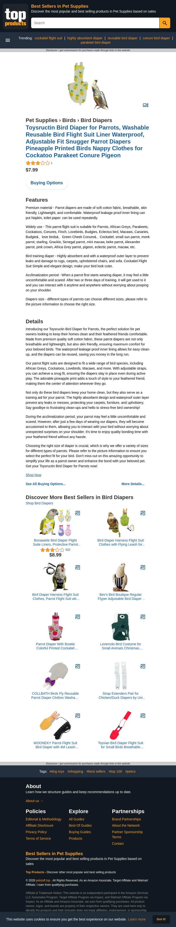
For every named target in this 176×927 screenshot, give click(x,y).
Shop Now (34, 475)
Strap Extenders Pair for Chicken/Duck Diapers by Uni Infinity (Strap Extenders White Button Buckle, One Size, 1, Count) (120, 696)
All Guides (76, 819)
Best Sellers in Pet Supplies (59, 6)
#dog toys (56, 771)
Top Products (35, 872)
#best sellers (96, 771)
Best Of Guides (80, 825)
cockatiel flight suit (48, 38)
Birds (69, 120)
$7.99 (32, 169)
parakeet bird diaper (96, 42)
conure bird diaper (156, 38)
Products (75, 838)
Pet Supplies (42, 120)
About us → (34, 801)
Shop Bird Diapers (39, 503)
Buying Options (47, 182)
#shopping (75, 771)
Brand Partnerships (126, 819)
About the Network (126, 825)
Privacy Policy (36, 832)
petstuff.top (43, 880)
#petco (130, 771)
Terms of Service (38, 838)
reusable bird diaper (123, 38)
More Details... (133, 484)
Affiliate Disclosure (40, 825)
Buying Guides (80, 832)
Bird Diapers (96, 120)
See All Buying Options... (46, 484)
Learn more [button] (137, 919)
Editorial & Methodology (44, 819)
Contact (118, 843)
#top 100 (115, 771)
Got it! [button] (161, 919)
